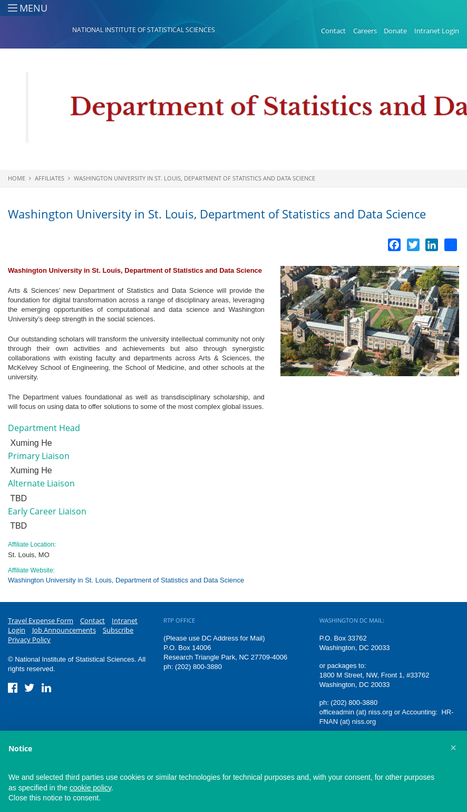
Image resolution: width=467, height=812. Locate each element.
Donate (395, 30)
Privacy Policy (29, 639)
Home (16, 178)
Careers (365, 30)
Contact (333, 30)
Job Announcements (64, 630)
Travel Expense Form (40, 620)
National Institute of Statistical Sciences (143, 29)
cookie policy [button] (90, 788)
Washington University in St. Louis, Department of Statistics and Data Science (194, 178)
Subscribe (118, 630)
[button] (453, 747)
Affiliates (49, 178)
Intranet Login (436, 30)
